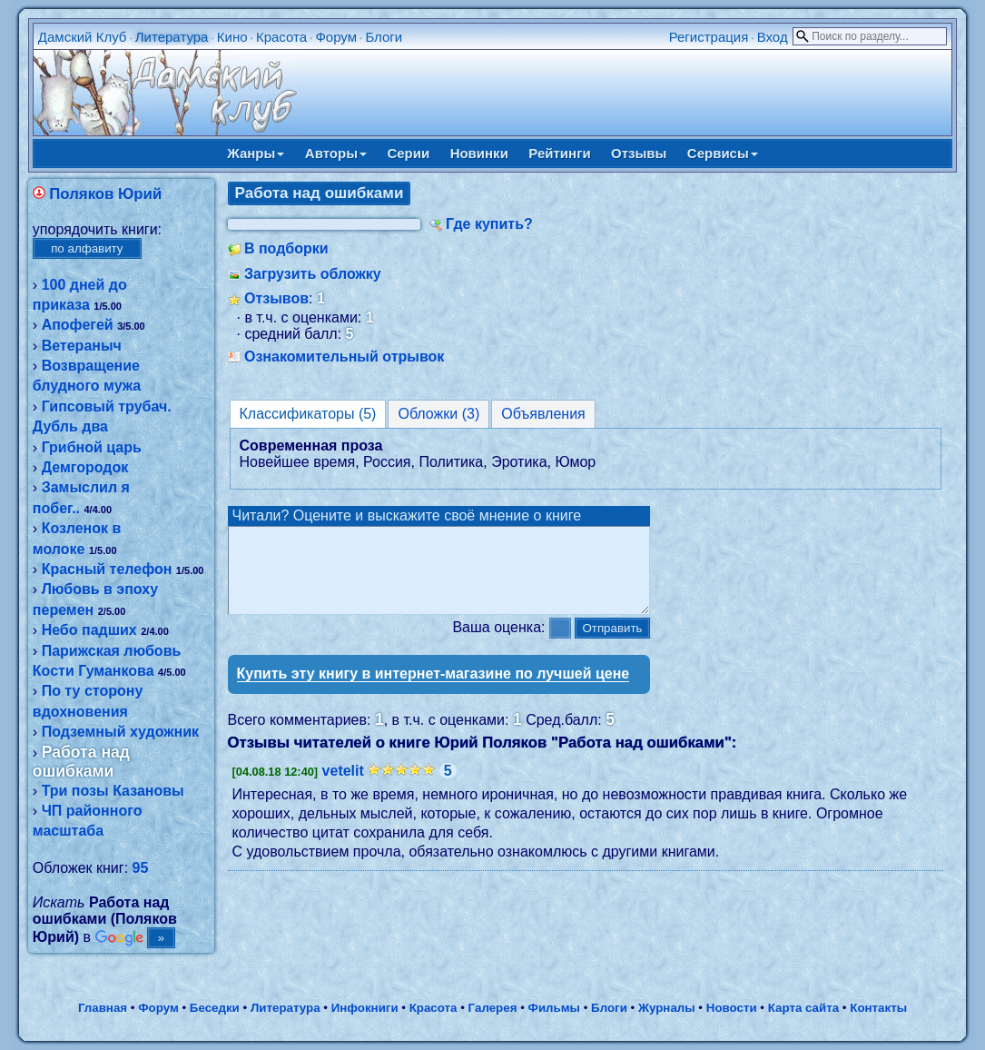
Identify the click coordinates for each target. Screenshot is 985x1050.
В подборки (286, 248)
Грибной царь (92, 447)
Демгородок (85, 467)
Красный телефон (107, 569)
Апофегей (77, 324)
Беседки (215, 1008)
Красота (281, 37)
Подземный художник (120, 731)
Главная (102, 1008)
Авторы (336, 153)
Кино (232, 37)
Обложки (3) (438, 413)
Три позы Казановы (113, 790)
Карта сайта (803, 1008)
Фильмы (554, 1008)
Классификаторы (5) (308, 413)
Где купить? (489, 224)
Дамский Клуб (82, 37)
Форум (336, 37)
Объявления (543, 413)
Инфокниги (365, 1008)
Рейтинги (559, 153)
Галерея (492, 1008)
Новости (731, 1008)
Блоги (383, 37)
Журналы (666, 1008)
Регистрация (709, 37)
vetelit (343, 787)
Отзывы (638, 153)
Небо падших (89, 630)
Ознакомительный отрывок (344, 356)
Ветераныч (82, 345)
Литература (172, 37)
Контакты (878, 1008)
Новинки (479, 153)
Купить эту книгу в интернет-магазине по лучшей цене (433, 690)
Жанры (255, 153)
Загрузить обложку (312, 274)
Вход (772, 37)
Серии (408, 153)
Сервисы (722, 153)
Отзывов (276, 298)
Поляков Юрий (105, 194)
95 (141, 868)
